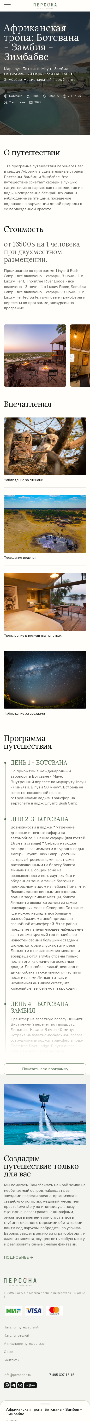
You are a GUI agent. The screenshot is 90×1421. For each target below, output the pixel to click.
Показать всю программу (45, 1069)
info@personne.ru (17, 1375)
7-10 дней (75, 96)
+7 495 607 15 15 (60, 1375)
